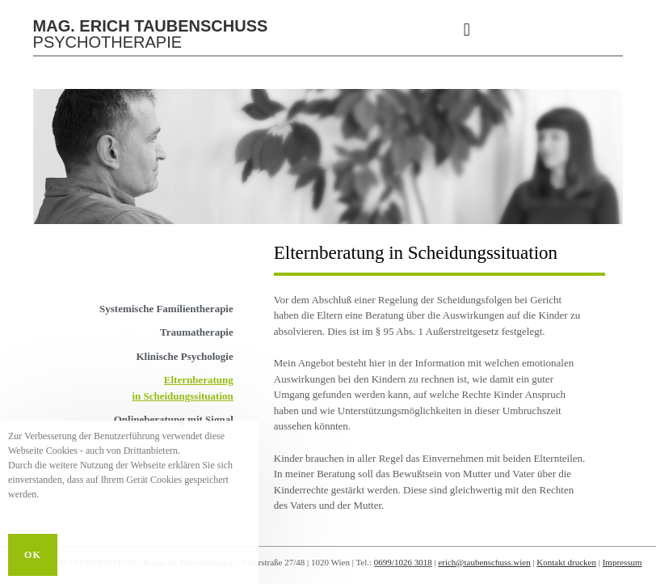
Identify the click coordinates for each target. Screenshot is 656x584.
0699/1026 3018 (403, 562)
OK (32, 555)
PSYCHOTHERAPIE (150, 34)
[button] (466, 29)
